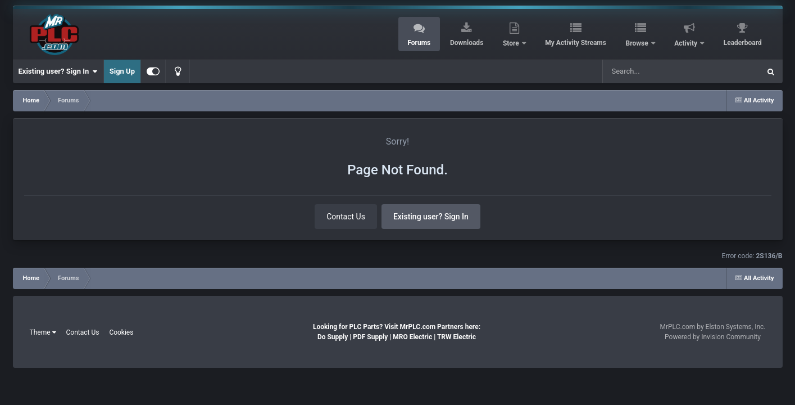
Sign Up (122, 71)
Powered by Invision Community (713, 337)
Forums (418, 43)
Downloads (466, 43)
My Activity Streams (575, 43)
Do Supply (332, 337)
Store (512, 43)
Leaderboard (743, 43)
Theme (43, 332)
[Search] (660, 71)
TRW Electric (456, 337)
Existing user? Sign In (58, 71)
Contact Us (345, 216)
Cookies (121, 332)
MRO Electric (412, 337)
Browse (638, 43)
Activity (686, 43)
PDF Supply (370, 337)
